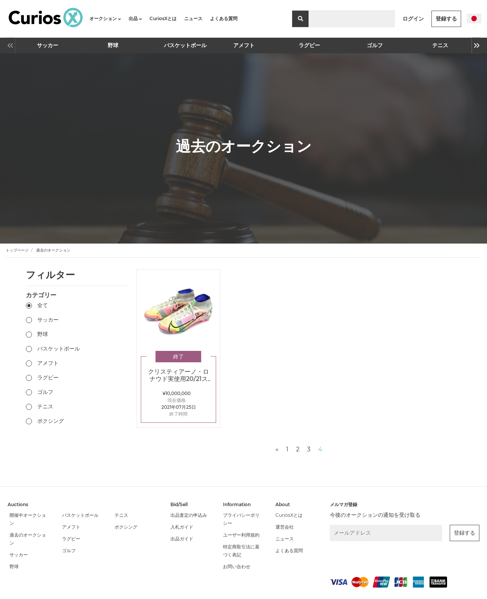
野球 (113, 45)
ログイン (413, 18)
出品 (135, 18)
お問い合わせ (236, 566)
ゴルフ (375, 45)
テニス (440, 45)
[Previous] (277, 449)
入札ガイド (181, 527)
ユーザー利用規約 (241, 535)
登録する (446, 18)
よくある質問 (223, 18)
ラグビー (309, 45)
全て (42, 305)
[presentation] (370, 557)
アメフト (244, 45)
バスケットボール (179, 45)
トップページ (17, 250)
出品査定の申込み (188, 515)
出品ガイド (181, 539)
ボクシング (50, 420)
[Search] (352, 18)
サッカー (47, 45)
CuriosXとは (163, 18)
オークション (105, 18)
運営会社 (284, 527)
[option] (47, 45)
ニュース (193, 18)
